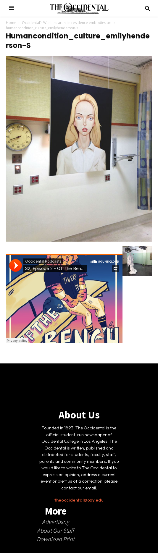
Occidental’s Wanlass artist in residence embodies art (67, 22)
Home (11, 22)
